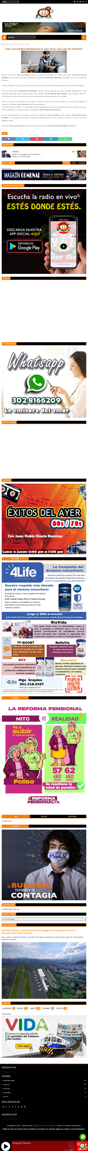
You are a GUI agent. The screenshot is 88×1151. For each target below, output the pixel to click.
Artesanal (7, 1092)
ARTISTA (20, 1008)
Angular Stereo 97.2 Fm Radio (44, 1125)
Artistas (6, 1088)
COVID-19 (59, 1008)
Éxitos (5, 1097)
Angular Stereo (9, 1080)
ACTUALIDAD (7, 1008)
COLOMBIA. (46, 1008)
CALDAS (32, 1008)
